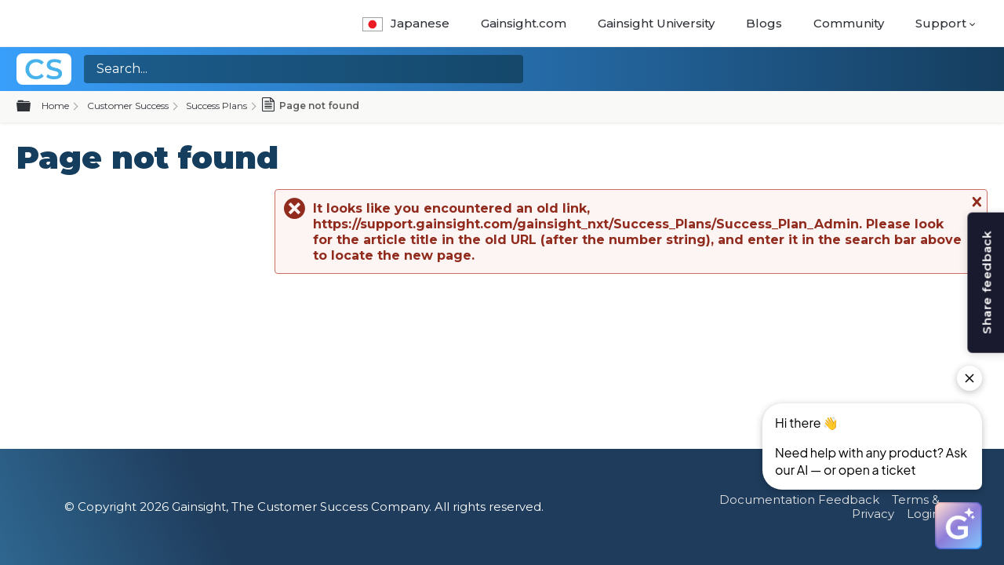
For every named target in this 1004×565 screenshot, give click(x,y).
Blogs (764, 23)
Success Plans (216, 105)
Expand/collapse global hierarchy (33, 106)
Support (940, 23)
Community (848, 23)
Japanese (405, 23)
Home (55, 105)
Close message (975, 202)
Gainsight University (656, 23)
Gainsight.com (523, 23)
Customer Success (128, 105)
